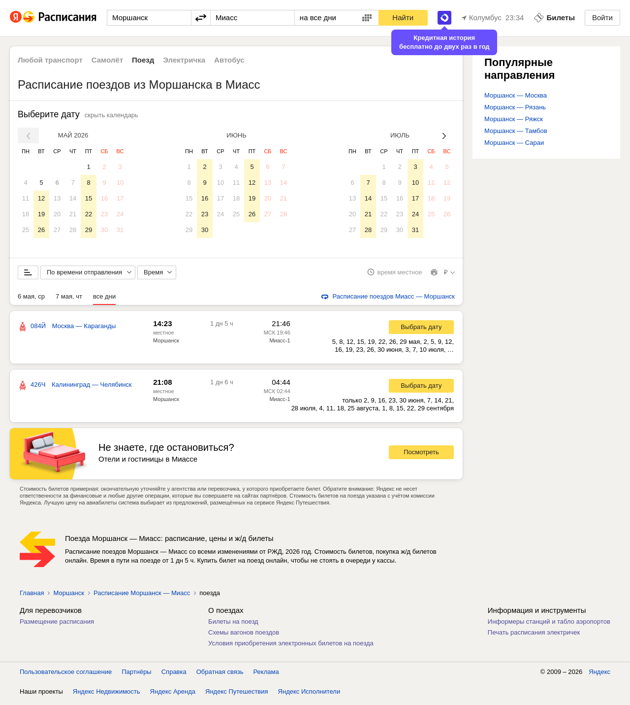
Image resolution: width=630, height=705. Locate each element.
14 (72, 198)
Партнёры (136, 675)
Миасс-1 (279, 344)
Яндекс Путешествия (236, 695)
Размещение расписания (57, 625)
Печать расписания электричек (534, 635)
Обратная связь (220, 675)
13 (57, 198)
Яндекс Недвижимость (106, 695)
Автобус (229, 60)
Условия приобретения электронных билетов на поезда (291, 646)
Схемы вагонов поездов (243, 635)
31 (120, 230)
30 (104, 230)
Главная (32, 596)
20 (57, 214)
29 (88, 230)
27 (57, 230)
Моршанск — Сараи (514, 142)
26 (41, 230)
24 (120, 214)
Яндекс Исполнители (309, 695)
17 (120, 198)
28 (72, 230)
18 (25, 214)
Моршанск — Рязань (515, 107)
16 (104, 198)
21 (72, 214)
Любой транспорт (50, 60)
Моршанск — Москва (515, 95)
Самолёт (107, 60)
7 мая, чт (69, 299)
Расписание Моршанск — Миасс (142, 596)
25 (25, 230)
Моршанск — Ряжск (513, 119)
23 (104, 214)
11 (25, 198)
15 (88, 198)
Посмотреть (421, 456)
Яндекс (599, 675)
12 (41, 198)
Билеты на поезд (233, 625)
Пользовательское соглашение (66, 675)
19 (41, 214)
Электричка (184, 60)
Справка (174, 675)
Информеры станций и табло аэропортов (549, 625)
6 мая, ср (31, 299)
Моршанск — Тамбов (515, 130)
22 (88, 214)
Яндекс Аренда (172, 695)
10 (120, 182)
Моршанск (166, 344)
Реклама (266, 675)
